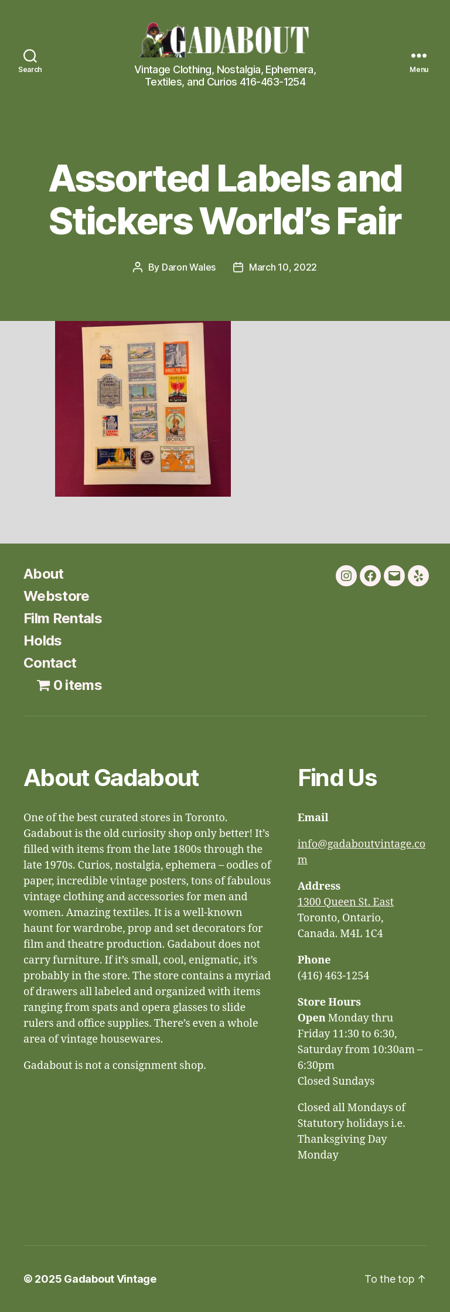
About (43, 573)
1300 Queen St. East (346, 902)
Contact (49, 662)
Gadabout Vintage (110, 1279)
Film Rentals (62, 618)
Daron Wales (189, 267)
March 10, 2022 (283, 267)
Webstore (56, 595)
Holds (42, 640)
